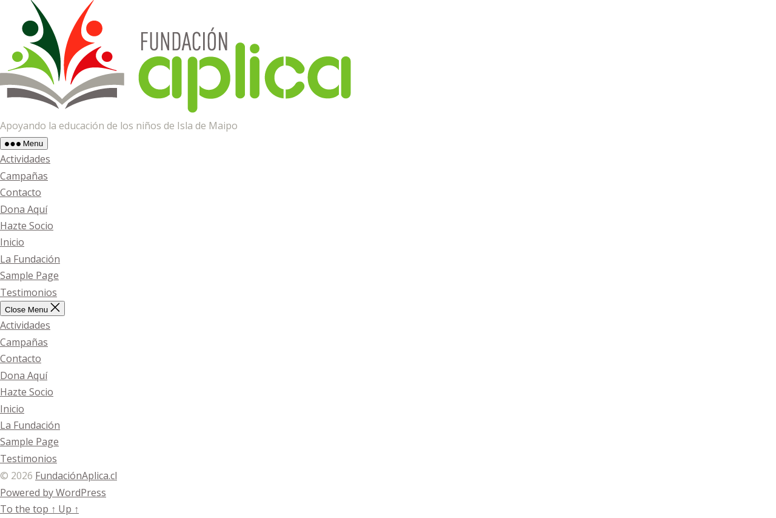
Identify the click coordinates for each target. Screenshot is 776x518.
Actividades (25, 159)
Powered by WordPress (53, 492)
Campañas (24, 176)
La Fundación (30, 259)
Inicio (12, 242)
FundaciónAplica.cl (76, 475)
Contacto (20, 192)
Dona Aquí (23, 209)
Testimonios (28, 292)
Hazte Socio (26, 225)
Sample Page (29, 275)
